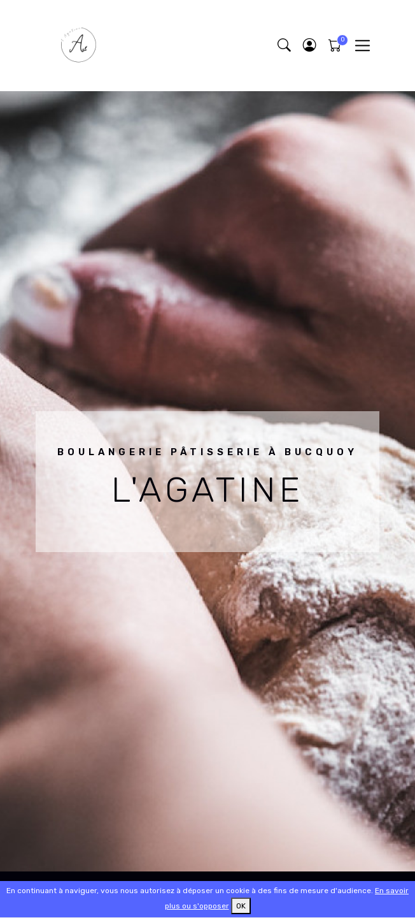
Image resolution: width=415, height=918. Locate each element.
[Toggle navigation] (362, 45)
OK (241, 905)
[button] (309, 45)
